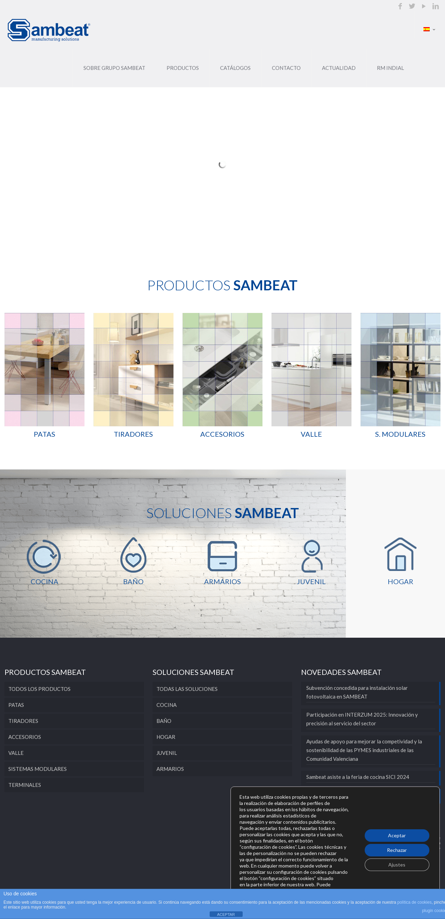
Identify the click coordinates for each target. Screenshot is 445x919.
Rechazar (397, 850)
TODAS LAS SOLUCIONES (187, 689)
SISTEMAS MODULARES (37, 769)
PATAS (16, 705)
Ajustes (396, 865)
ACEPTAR (226, 914)
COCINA (166, 705)
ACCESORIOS (24, 737)
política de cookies (414, 902)
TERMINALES (24, 785)
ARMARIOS (170, 769)
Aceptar (397, 835)
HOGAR (165, 737)
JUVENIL (166, 753)
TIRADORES (23, 721)
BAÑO (163, 721)
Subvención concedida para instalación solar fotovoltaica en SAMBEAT (357, 692)
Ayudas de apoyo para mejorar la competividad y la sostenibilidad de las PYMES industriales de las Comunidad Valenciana (364, 750)
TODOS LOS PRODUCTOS (39, 689)
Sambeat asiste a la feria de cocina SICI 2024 (357, 777)
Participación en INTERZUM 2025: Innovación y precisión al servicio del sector (362, 718)
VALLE (16, 753)
